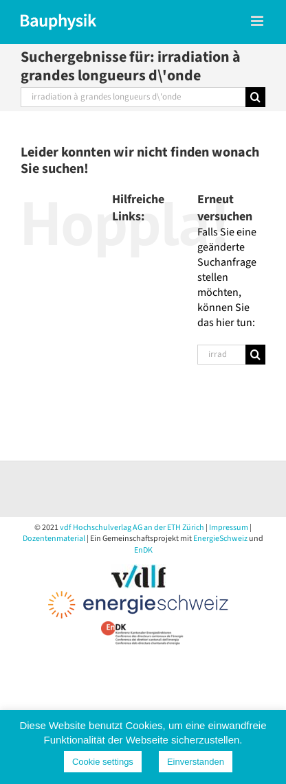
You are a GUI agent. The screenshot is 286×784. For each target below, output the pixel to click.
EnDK (143, 550)
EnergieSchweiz (220, 538)
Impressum (228, 527)
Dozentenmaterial (54, 538)
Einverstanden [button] (195, 762)
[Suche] (255, 97)
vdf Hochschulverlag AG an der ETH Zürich (132, 527)
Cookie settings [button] (102, 762)
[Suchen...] (133, 97)
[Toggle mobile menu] (258, 21)
